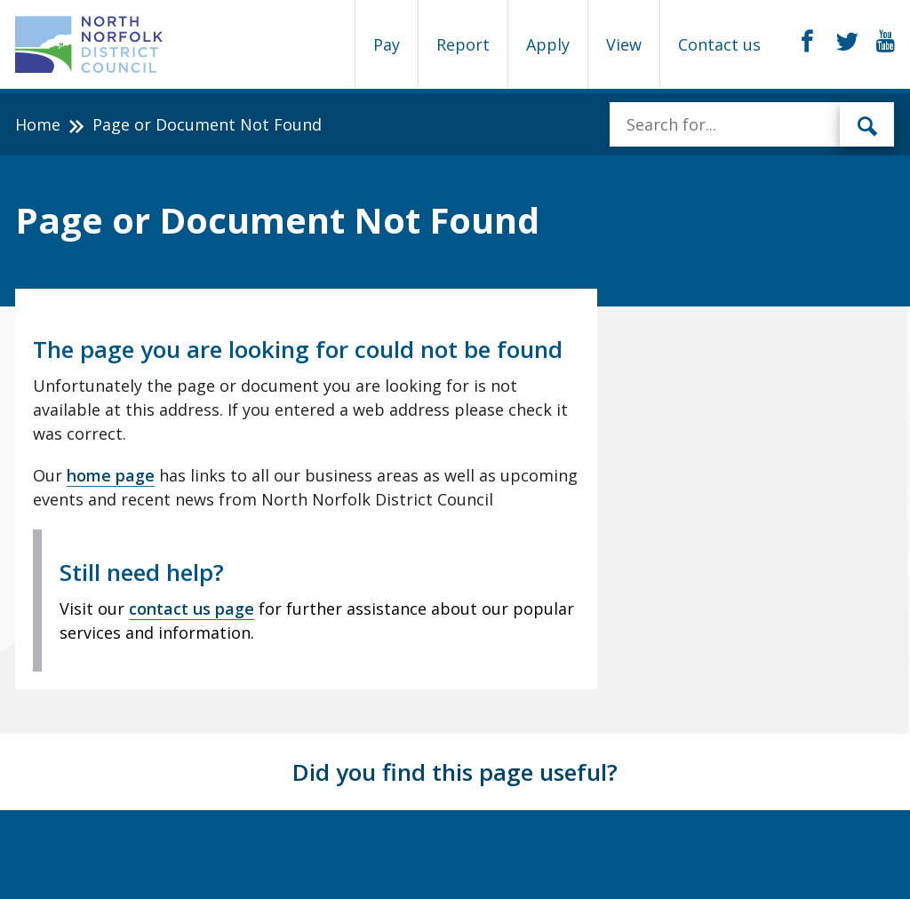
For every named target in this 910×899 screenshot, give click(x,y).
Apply (548, 44)
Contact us (719, 44)
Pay (386, 44)
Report (463, 44)
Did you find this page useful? (455, 772)
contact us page (191, 608)
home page (111, 475)
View (624, 44)
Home (37, 124)
